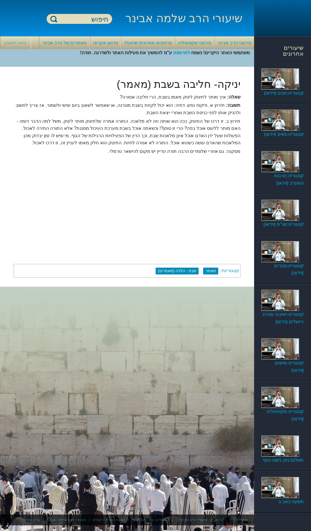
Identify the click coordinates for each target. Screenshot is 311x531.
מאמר (210, 270)
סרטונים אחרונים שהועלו (148, 42)
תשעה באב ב (291, 501)
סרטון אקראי (105, 42)
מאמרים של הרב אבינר (64, 42)
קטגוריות (230, 270)
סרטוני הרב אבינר (234, 42)
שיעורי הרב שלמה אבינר (183, 18)
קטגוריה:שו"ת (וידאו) (283, 224)
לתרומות (181, 52)
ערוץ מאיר (32, 520)
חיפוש (53, 19)
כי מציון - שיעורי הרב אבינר (201, 520)
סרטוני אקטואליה (194, 42)
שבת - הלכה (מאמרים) (177, 270)
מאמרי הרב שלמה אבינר (66, 520)
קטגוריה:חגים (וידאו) (284, 93)
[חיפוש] (82, 19)
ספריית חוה (238, 520)
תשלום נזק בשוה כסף (283, 460)
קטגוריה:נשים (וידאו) (284, 134)
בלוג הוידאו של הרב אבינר (152, 520)
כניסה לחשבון (15, 43)
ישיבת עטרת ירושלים (108, 520)
